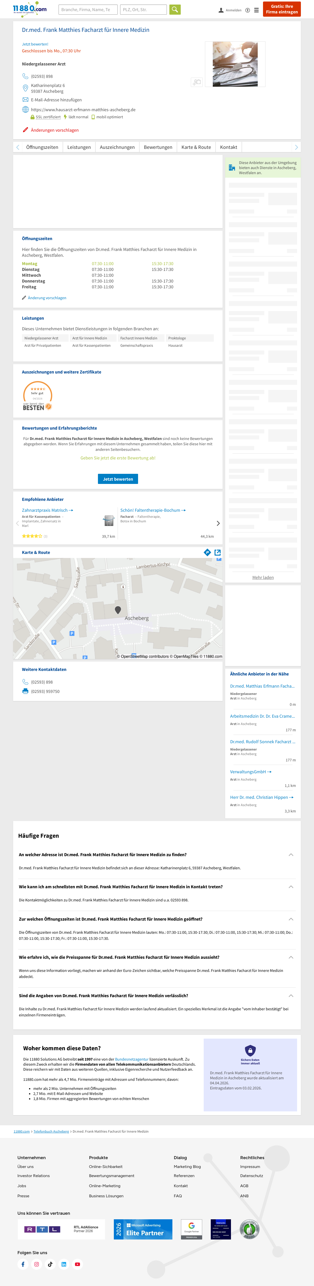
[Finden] (175, 10)
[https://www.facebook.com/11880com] (23, 1264)
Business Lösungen (106, 1196)
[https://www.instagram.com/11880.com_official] (36, 1264)
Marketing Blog (187, 1166)
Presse (23, 1196)
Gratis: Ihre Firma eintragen (282, 9)
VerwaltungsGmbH (248, 772)
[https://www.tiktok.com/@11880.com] (50, 1264)
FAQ (178, 1196)
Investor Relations (33, 1175)
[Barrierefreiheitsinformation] (249, 10)
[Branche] (88, 10)
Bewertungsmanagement (112, 1175)
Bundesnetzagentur (132, 1059)
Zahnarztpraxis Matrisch (45, 510)
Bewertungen (158, 147)
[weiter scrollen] (296, 147)
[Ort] (143, 10)
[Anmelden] (232, 10)
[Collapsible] (291, 854)
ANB (244, 1196)
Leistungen (79, 147)
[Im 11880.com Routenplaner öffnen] (207, 551)
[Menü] (258, 10)
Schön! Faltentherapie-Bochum (150, 510)
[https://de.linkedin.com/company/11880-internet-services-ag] (63, 1264)
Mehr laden (263, 577)
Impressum (250, 1166)
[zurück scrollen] (17, 147)
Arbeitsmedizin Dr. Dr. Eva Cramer (261, 716)
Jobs (21, 1185)
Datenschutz (251, 1175)
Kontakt (228, 147)
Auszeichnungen (117, 147)
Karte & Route (196, 147)
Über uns (25, 1166)
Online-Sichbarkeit (106, 1166)
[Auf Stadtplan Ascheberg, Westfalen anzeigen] (218, 552)
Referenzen (184, 1175)
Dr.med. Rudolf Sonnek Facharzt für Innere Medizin (263, 741)
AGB (244, 1185)
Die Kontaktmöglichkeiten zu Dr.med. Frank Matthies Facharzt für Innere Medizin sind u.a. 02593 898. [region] (104, 899)
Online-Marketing (104, 1185)
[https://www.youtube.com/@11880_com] (77, 1264)
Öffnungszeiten (42, 147)
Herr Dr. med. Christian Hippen (259, 797)
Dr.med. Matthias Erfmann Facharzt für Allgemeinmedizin (263, 686)
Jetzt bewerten (118, 479)
